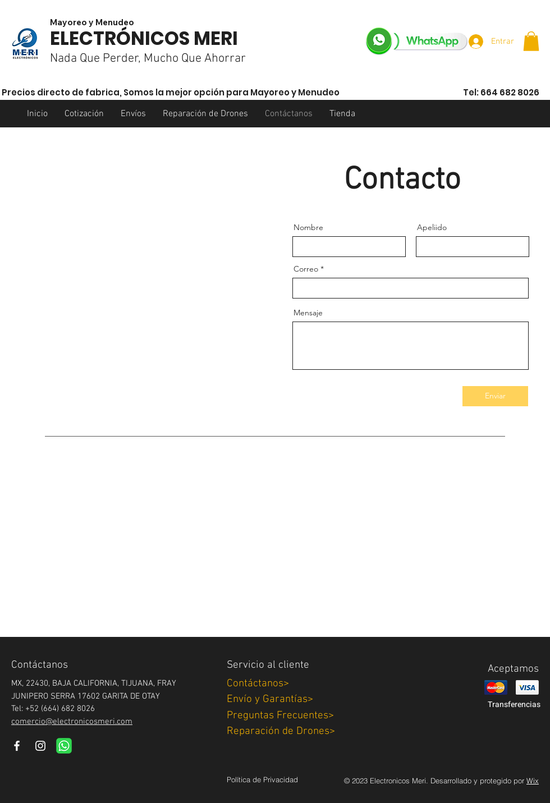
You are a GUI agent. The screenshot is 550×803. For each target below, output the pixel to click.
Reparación (281, 731)
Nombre (308, 227)
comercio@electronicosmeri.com (71, 722)
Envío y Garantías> (270, 699)
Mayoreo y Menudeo (92, 22)
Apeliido (432, 227)
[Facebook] (17, 745)
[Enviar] (495, 396)
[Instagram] (40, 745)
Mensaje (308, 312)
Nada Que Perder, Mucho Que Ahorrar (148, 58)
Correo (306, 269)
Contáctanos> (258, 683)
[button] (531, 41)
